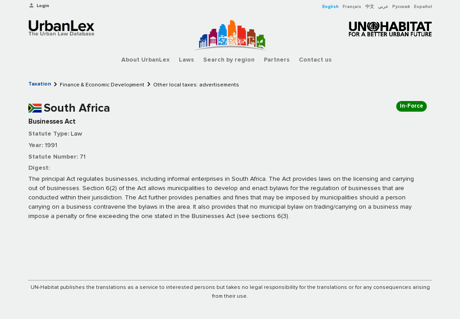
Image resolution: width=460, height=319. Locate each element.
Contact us (315, 59)
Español (423, 6)
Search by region (229, 59)
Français (352, 6)
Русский (401, 6)
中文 (369, 6)
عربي (383, 6)
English (330, 6)
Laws (186, 59)
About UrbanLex (145, 59)
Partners (277, 59)
